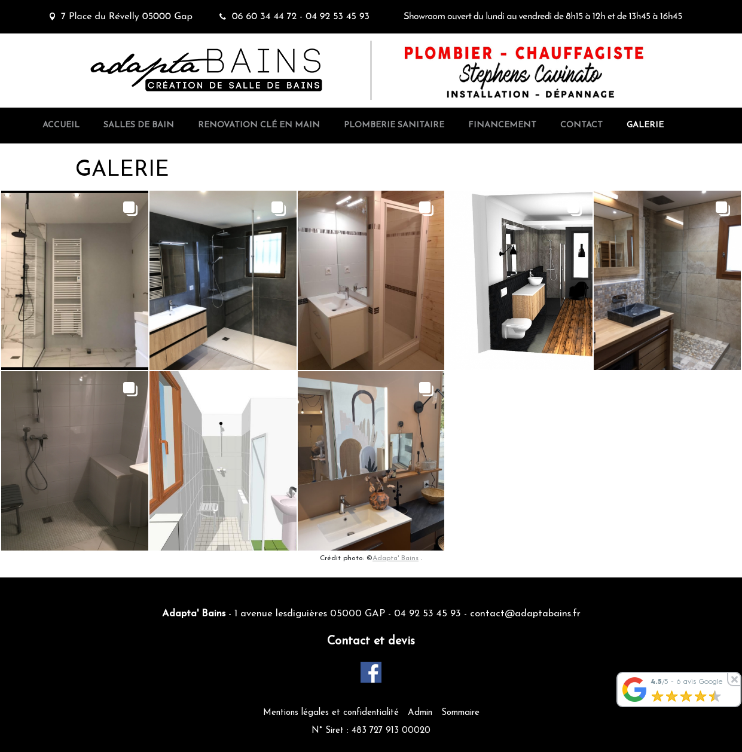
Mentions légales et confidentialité (331, 712)
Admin (420, 712)
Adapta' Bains (395, 558)
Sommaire (460, 712)
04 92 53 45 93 (427, 614)
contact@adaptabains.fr (525, 614)
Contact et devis (371, 641)
